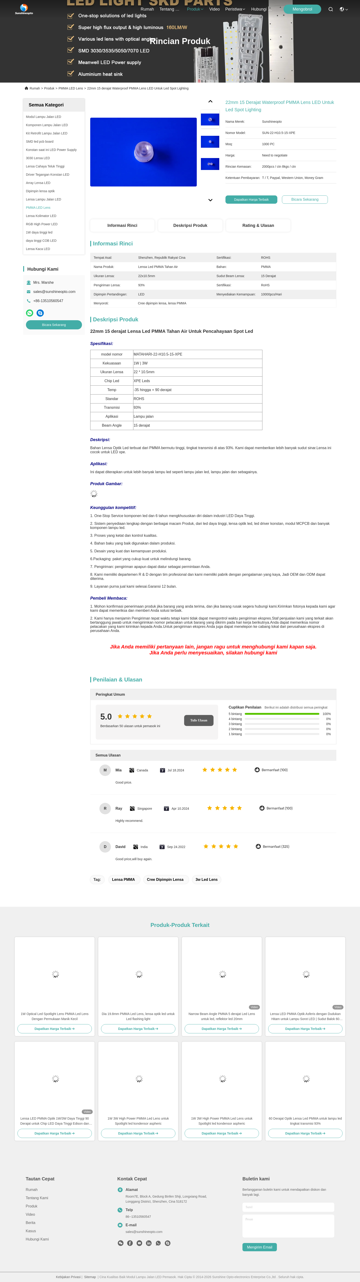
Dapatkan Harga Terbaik (251, 199)
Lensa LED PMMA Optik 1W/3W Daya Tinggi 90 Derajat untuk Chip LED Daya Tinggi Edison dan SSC (54, 1121)
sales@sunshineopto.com (54, 292)
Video (214, 9)
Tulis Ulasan (198, 720)
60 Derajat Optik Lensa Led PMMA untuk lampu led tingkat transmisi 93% (305, 1121)
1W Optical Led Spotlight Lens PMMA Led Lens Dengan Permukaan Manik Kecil (55, 1016)
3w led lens (207, 880)
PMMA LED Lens (71, 88)
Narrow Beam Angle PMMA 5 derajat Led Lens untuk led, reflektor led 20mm (221, 1016)
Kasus (31, 1231)
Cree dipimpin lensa (165, 880)
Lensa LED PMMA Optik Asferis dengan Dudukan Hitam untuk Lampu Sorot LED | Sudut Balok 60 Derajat (305, 1016)
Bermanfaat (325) (276, 847)
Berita (30, 1223)
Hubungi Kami (262, 9)
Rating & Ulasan (258, 225)
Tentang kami (171, 9)
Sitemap (90, 1277)
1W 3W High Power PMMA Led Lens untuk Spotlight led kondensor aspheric (138, 1121)
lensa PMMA (123, 880)
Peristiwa (235, 9)
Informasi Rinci (122, 225)
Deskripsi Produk (190, 225)
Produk (195, 9)
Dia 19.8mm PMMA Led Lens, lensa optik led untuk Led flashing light (138, 1016)
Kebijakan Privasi (68, 1277)
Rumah (147, 9)
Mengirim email (259, 1247)
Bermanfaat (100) (275, 770)
